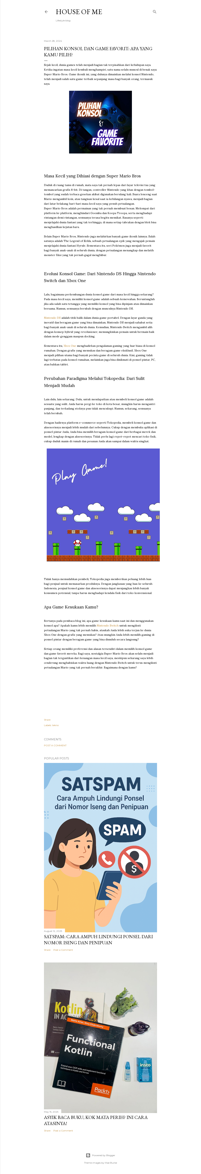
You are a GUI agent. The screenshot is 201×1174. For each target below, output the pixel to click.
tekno (55, 725)
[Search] (154, 11)
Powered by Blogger (100, 1155)
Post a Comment (55, 745)
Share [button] (47, 719)
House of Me (79, 11)
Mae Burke (111, 1162)
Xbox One (70, 346)
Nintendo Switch (108, 625)
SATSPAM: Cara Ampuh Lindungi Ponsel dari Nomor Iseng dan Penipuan (98, 939)
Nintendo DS (52, 318)
